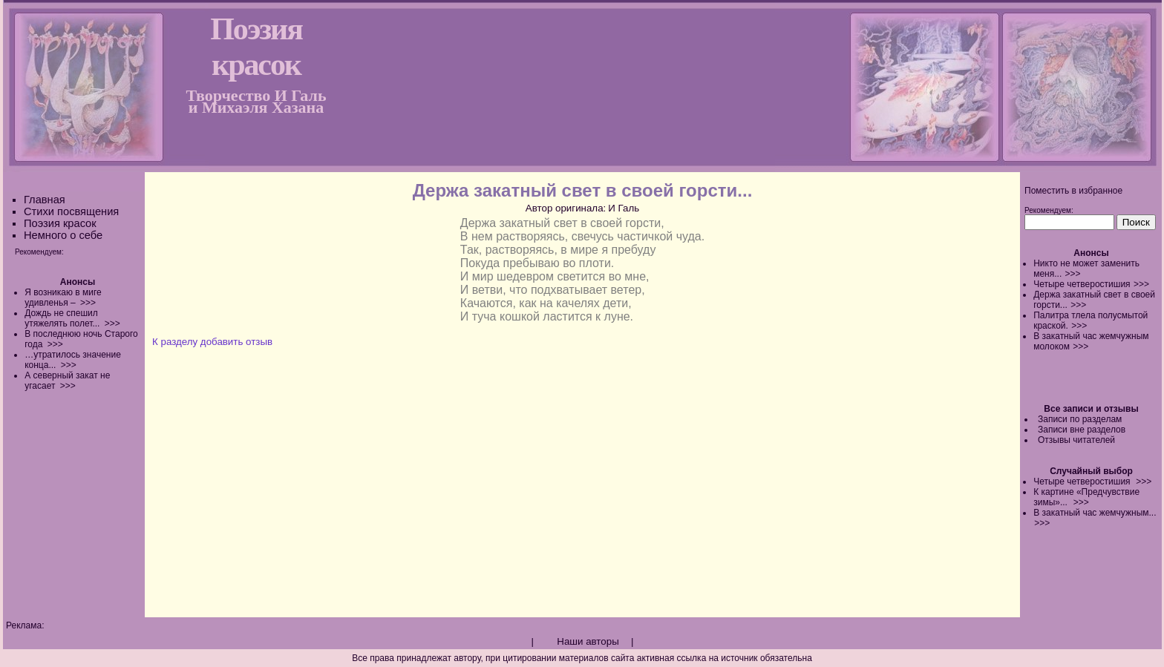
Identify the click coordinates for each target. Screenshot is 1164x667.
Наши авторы (587, 641)
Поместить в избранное (1073, 190)
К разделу (174, 341)
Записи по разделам (1080, 419)
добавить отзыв (236, 341)
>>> (1073, 274)
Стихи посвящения (71, 211)
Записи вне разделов (1081, 429)
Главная (44, 200)
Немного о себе (63, 235)
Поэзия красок (60, 223)
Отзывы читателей (1076, 440)
